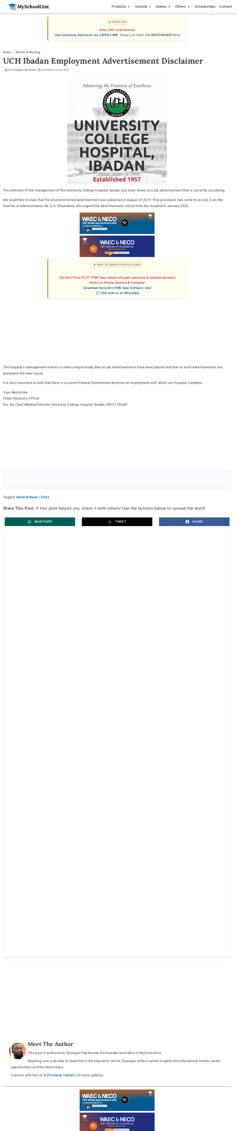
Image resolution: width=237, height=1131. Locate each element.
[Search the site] (107, 479)
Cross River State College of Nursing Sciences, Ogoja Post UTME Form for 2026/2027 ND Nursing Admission (170, 656)
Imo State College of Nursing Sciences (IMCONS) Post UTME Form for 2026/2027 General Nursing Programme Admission (59, 656)
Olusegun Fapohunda (24, 69)
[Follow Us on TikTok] (106, 859)
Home (80, 868)
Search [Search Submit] (217, 479)
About (98, 868)
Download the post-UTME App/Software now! (117, 288)
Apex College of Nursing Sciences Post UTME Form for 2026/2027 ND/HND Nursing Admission (171, 695)
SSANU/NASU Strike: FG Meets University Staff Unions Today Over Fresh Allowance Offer (171, 617)
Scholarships (205, 6)
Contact (225, 6)
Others (182, 7)
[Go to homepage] (26, 6)
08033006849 (162, 35)
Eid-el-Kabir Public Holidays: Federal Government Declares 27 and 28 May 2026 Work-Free (172, 578)
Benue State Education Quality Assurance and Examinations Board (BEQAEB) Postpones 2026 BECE (58, 617)
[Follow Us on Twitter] (115, 859)
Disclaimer (121, 868)
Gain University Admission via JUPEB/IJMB (87, 35)
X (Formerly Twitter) (60, 783)
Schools (142, 7)
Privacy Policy (148, 868)
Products (120, 7)
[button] (39, 522)
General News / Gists (32, 498)
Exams (163, 7)
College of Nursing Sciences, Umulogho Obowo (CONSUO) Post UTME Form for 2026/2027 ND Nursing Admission (56, 695)
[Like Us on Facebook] (124, 859)
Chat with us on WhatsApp (119, 293)
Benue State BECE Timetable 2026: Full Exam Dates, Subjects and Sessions (58, 578)
